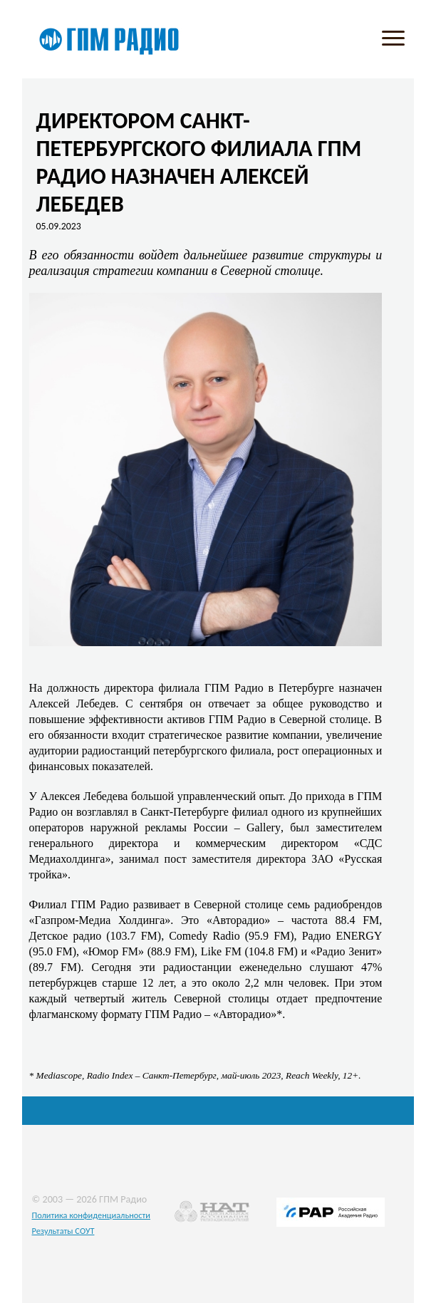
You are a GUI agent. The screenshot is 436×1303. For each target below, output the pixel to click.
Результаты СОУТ (63, 1230)
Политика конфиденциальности (91, 1215)
